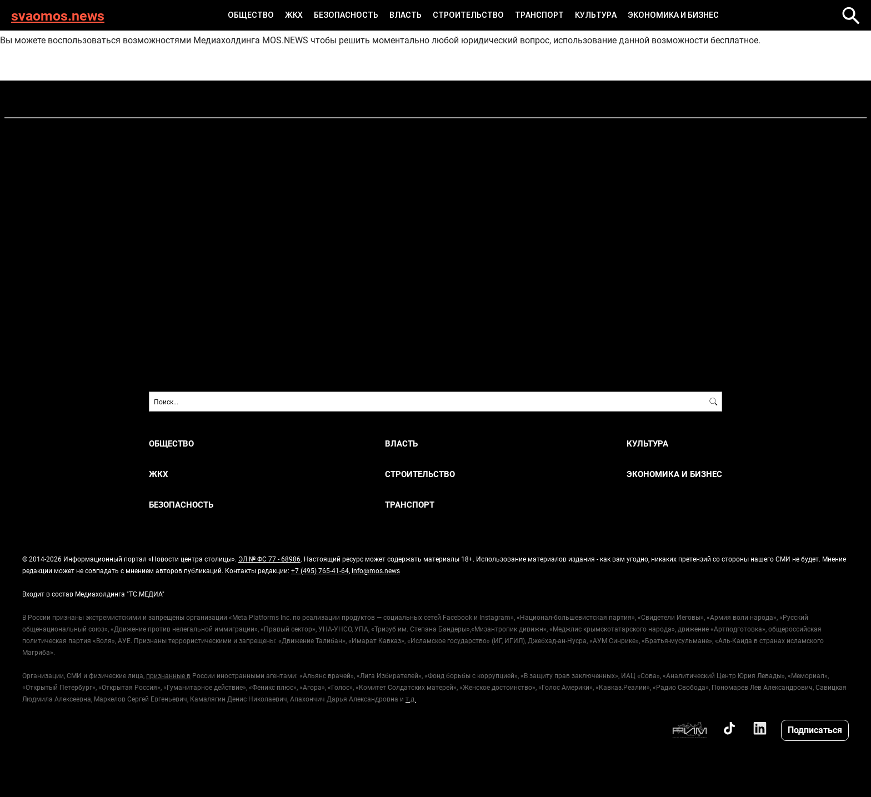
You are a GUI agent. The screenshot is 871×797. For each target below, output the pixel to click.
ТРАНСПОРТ (539, 15)
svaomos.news (57, 15)
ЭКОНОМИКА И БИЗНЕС (673, 15)
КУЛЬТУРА (596, 15)
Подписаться (815, 729)
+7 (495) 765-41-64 (320, 570)
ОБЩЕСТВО (251, 15)
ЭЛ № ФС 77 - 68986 (269, 558)
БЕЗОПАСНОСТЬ (346, 15)
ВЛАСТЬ (405, 15)
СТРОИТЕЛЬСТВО (468, 15)
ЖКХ (294, 15)
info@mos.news (376, 570)
